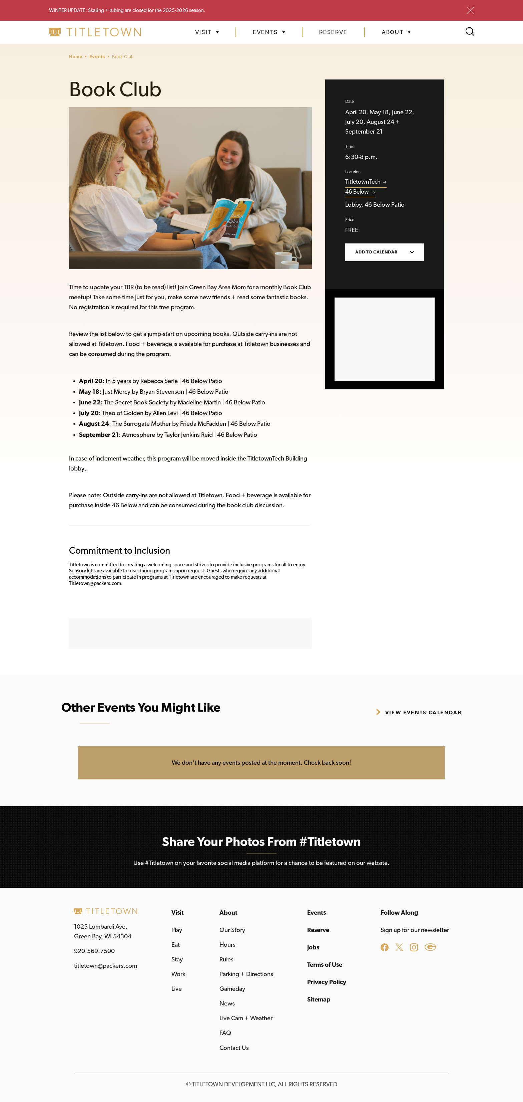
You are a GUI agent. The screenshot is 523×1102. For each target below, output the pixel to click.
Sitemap (319, 999)
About (228, 913)
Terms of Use (324, 965)
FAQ (225, 1033)
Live (176, 989)
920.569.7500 (94, 951)
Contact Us (234, 1048)
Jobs (313, 947)
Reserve (333, 32)
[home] (95, 32)
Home (75, 56)
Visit (177, 913)
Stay (177, 959)
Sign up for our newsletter (415, 930)
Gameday (232, 989)
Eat (175, 945)
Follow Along (399, 913)
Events (97, 56)
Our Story (232, 930)
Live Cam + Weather (246, 1018)
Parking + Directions (246, 974)
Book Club (123, 56)
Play (176, 930)
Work (178, 974)
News (227, 1003)
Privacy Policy (326, 982)
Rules (226, 959)
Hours (227, 945)
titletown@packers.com (105, 966)
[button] (207, 32)
